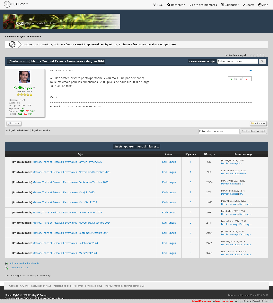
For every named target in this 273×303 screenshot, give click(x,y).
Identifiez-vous (201, 301)
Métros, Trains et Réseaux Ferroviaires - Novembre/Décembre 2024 (71, 222)
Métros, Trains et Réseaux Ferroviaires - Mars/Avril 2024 (65, 253)
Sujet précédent (18, 130)
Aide (263, 5)
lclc (240, 163)
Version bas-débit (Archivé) (68, 285)
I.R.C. (158, 5)
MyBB (16, 295)
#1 (251, 70)
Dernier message (229, 163)
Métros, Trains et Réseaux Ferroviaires (85, 44)
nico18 (242, 173)
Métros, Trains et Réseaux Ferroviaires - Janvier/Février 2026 (67, 162)
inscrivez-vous (224, 301)
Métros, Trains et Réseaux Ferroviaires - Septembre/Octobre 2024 (70, 233)
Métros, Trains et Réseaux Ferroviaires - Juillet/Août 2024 (65, 243)
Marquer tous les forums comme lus (125, 285)
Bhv (241, 193)
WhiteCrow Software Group (49, 298)
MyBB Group (39, 295)
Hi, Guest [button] (15, 4)
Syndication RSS (93, 285)
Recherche (176, 5)
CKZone (27, 44)
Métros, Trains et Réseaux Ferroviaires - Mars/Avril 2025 (65, 202)
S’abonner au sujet (19, 267)
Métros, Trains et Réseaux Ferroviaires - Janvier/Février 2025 (67, 212)
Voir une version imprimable (24, 263)
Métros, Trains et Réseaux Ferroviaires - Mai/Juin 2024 (152, 44)
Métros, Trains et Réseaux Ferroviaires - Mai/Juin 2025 (63, 192)
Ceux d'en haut (48, 44)
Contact (13, 285)
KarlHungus (169, 162)
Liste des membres (203, 5)
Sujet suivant (39, 130)
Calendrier (230, 5)
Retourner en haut (41, 285)
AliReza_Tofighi (23, 298)
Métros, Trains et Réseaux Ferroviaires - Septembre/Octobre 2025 (70, 182)
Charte (248, 5)
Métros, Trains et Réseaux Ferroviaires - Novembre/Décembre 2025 (71, 172)
